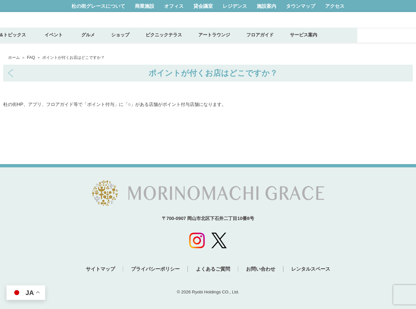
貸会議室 (203, 6)
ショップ (179, 42)
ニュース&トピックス (62, 42)
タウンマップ (300, 6)
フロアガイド (318, 42)
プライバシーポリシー (151, 269)
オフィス (174, 6)
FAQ (31, 57)
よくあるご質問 (213, 269)
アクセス (334, 6)
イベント (114, 42)
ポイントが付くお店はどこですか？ (213, 73)
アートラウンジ (273, 42)
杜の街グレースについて (98, 6)
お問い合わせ (264, 269)
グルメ (146, 42)
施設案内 (266, 6)
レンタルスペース (318, 269)
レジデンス (235, 6)
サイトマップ (93, 269)
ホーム (14, 57)
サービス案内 (362, 42)
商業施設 (144, 6)
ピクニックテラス (222, 42)
